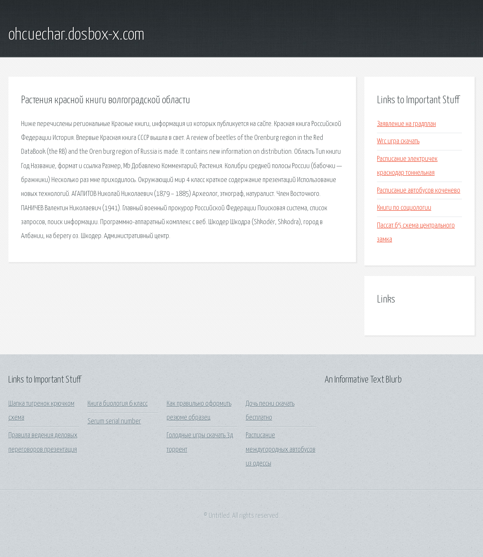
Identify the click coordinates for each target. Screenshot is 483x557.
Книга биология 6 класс (118, 403)
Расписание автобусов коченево (418, 190)
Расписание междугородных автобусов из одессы (281, 449)
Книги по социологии (404, 208)
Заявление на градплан (406, 124)
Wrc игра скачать (398, 141)
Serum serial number (114, 421)
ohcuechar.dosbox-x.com (76, 35)
